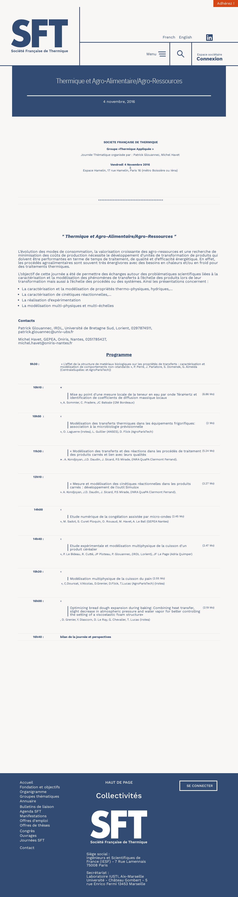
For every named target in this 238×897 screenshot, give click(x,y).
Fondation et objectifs (40, 787)
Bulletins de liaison (37, 806)
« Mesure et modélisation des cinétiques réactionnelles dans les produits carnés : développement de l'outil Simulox (130, 485)
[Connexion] (209, 54)
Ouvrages (28, 835)
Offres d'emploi (34, 820)
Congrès (27, 831)
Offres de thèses (35, 825)
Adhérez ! (225, 3)
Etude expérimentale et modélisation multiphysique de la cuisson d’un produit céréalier (128, 547)
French (169, 37)
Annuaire (28, 801)
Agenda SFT (30, 811)
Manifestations (33, 816)
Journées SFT (32, 840)
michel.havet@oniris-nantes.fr (45, 343)
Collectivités (119, 795)
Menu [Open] (156, 54)
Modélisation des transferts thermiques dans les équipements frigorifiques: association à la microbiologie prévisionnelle (132, 424)
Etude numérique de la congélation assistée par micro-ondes (120, 516)
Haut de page (119, 782)
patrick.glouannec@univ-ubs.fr (46, 332)
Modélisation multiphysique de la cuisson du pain (111, 579)
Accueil (26, 782)
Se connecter (200, 786)
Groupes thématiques (39, 796)
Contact (27, 847)
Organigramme (33, 791)
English (185, 37)
